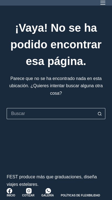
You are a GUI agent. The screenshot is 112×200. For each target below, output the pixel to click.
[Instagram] (29, 191)
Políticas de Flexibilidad (80, 195)
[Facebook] (9, 191)
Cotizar (28, 195)
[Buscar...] (50, 113)
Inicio (11, 195)
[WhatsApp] (48, 191)
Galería (47, 195)
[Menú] (102, 2)
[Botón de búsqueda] (99, 113)
